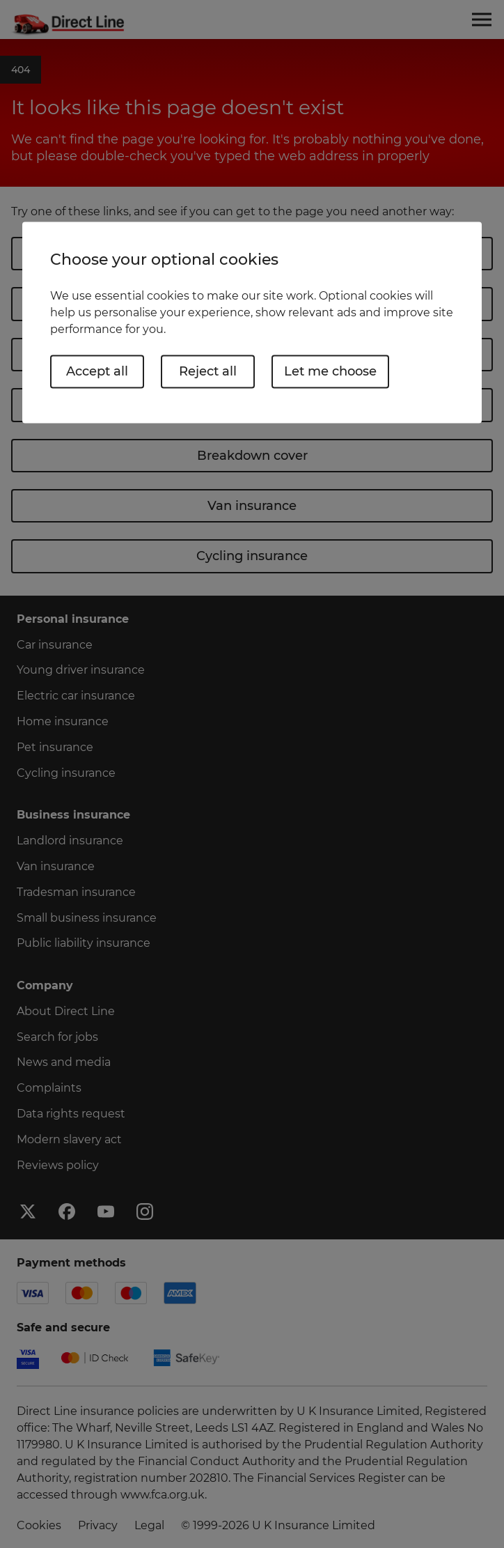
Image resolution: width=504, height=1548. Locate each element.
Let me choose (330, 371)
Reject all (208, 371)
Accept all (97, 371)
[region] (252, 322)
